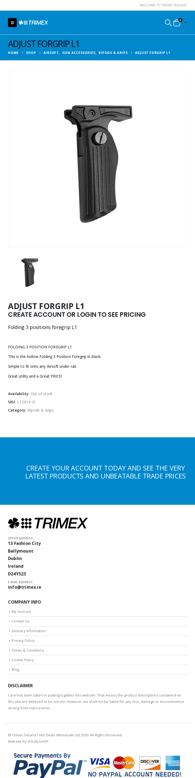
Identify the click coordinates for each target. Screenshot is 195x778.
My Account (21, 611)
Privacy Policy (23, 640)
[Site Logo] (33, 22)
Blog (15, 669)
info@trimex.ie (24, 587)
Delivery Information (29, 631)
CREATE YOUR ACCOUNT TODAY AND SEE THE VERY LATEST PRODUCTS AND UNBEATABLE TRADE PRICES (105, 471)
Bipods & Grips (40, 410)
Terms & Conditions (28, 650)
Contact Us (21, 621)
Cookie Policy (23, 659)
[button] (12, 22)
